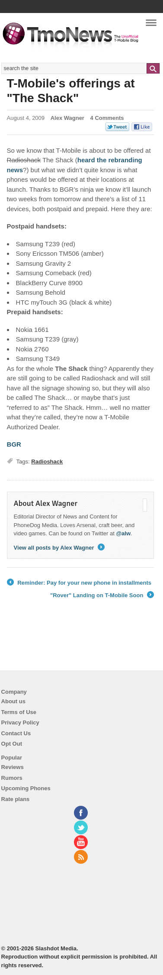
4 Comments (107, 118)
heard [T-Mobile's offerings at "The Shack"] (87, 160)
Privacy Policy (20, 722)
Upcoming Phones (26, 788)
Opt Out (11, 743)
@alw (123, 533)
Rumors (11, 778)
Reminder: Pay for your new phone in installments (79, 583)
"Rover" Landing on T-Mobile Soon (102, 595)
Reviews (12, 767)
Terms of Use (18, 712)
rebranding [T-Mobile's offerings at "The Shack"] (125, 160)
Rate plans (15, 799)
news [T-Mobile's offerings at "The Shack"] (15, 170)
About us (13, 701)
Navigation (151, 25)
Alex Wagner (67, 118)
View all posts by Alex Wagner (59, 547)
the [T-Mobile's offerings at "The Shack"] (103, 160)
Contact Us (16, 733)
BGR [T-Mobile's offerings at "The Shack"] (14, 444)
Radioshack (47, 461)
